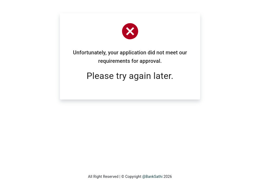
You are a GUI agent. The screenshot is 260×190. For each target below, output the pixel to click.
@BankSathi (152, 176)
